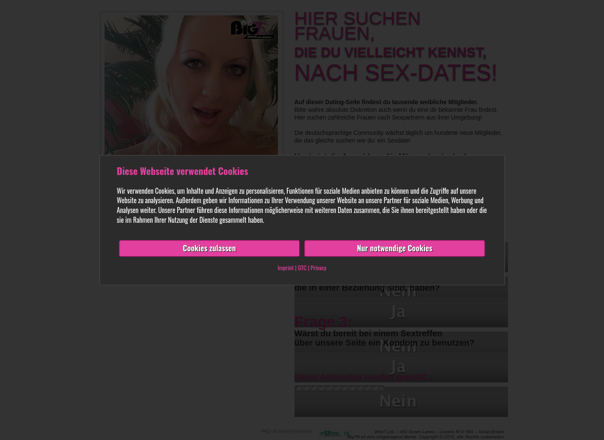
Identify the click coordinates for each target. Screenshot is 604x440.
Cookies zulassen (209, 248)
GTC (302, 267)
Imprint (286, 267)
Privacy (319, 267)
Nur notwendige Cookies (394, 248)
